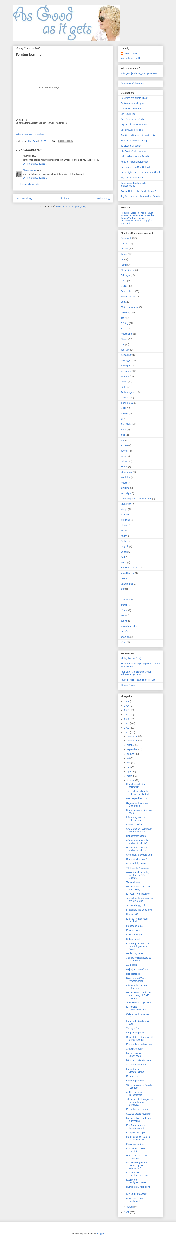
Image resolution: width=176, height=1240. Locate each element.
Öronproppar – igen (136, 1132)
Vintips (124, 509)
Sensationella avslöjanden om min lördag (139, 899)
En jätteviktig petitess (137, 863)
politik (123, 408)
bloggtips (125, 365)
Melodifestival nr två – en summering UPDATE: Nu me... (138, 995)
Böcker (124, 339)
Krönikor (125, 376)
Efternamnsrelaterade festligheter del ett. (137, 849)
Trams (124, 243)
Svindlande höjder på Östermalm (137, 804)
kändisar (125, 397)
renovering (126, 371)
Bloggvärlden (127, 270)
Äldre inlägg (103, 198)
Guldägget (126, 360)
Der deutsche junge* (136, 859)
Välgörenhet (127, 583)
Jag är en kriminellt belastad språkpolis (140, 196)
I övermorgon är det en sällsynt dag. (137, 818)
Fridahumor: (132, 1076)
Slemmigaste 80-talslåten (139, 854)
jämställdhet (127, 424)
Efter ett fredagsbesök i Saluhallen (138, 920)
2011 (127, 719)
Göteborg (125, 312)
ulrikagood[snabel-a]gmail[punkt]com (139, 73)
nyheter (124, 450)
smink (124, 434)
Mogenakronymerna (131, 108)
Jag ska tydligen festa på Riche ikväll (138, 959)
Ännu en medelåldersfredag (134, 161)
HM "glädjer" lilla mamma (133, 151)
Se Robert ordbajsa (136, 1064)
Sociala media (128, 296)
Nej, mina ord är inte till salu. (135, 98)
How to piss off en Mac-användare (138, 1157)
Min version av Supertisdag (133, 1054)
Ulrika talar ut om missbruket (134, 1200)
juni (129, 762)
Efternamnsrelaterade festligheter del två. (137, 841)
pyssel (124, 456)
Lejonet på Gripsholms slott (134, 124)
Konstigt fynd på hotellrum (139, 1044)
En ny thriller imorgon (137, 1109)
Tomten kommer (134, 882)
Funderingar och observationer (136, 498)
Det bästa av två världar (133, 119)
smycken (125, 637)
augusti (131, 754)
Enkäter (124, 461)
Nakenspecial (133, 939)
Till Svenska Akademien (138, 868)
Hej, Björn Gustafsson (137, 969)
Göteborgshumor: (135, 1080)
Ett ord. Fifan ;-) (128, 685)
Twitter (124, 381)
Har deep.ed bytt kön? (137, 798)
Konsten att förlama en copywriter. (138, 215)
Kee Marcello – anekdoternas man (137, 1174)
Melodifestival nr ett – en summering (138, 1119)
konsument (126, 599)
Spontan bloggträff (135, 905)
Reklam (124, 248)
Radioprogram (128, 392)
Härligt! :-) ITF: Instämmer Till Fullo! (138, 680)
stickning (125, 488)
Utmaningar (126, 472)
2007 (127, 1212)
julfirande (25, 134)
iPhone (124, 445)
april (129, 771)
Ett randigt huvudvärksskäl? (136, 1008)
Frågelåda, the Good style (139, 910)
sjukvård (125, 631)
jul (122, 419)
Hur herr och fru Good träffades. (137, 167)
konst (123, 594)
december (132, 736)
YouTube (32, 134)
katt (122, 318)
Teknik (124, 578)
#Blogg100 (126, 355)
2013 (127, 710)
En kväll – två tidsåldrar (138, 893)
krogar (124, 605)
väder (123, 642)
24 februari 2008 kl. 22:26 (35, 164)
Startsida (65, 198)
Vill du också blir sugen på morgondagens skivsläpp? (139, 1102)
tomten (18, 134)
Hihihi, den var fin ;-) (131, 658)
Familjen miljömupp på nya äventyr (138, 135)
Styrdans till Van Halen (132, 177)
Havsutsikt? (132, 914)
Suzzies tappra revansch (138, 1113)
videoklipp (40, 134)
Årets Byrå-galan (134, 1048)
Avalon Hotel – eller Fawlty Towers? (138, 191)
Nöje (123, 387)
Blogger (100, 1233)
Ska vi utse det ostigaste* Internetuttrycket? (139, 830)
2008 (127, 732)
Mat (122, 344)
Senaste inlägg (24, 198)
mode (123, 429)
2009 (127, 727)
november (132, 740)
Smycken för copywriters (138, 1002)
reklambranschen (129, 626)
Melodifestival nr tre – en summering (138, 888)
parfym (124, 621)
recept (124, 482)
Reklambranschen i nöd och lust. (137, 213)
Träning (124, 323)
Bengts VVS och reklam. (133, 218)
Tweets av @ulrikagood (132, 83)
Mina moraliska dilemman (139, 1060)
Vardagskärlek (133, 1028)
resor (123, 530)
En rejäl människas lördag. (134, 140)
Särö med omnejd (130, 307)
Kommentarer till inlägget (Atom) (71, 206)
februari (131, 780)
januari (130, 1206)
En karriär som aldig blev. (133, 103)
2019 (127, 701)
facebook (125, 514)
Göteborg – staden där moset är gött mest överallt (137, 946)
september (132, 749)
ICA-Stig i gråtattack (136, 1194)
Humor (124, 466)
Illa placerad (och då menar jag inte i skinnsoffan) (136, 1165)
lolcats (124, 525)
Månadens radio (134, 926)
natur (123, 615)
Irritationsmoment (129, 567)
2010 (127, 723)
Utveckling (126, 504)
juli (128, 758)
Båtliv (123, 541)
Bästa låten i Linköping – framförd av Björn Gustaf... (138, 875)
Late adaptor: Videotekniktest (135, 1070)
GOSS (124, 286)
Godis (124, 562)
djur (122, 589)
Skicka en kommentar (30, 184)
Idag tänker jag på (135, 1032)
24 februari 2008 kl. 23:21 (35, 178)
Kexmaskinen (133, 930)
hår (122, 440)
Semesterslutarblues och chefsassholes (133, 184)
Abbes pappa (29, 170)
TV (122, 259)
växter (124, 536)
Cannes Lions (128, 291)
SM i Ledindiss (128, 114)
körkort (124, 610)
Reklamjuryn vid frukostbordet (134, 1093)
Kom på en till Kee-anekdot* (135, 1149)
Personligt (126, 238)
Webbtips (125, 477)
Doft (123, 557)
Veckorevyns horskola (132, 130)
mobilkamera (127, 403)
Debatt (124, 254)
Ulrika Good (130, 53)
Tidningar (125, 275)
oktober (131, 745)
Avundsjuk (131, 965)
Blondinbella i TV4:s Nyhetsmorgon (136, 979)
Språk (124, 302)
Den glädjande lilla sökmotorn (135, 785)
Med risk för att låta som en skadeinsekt (138, 1138)
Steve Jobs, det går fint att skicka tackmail (139, 1038)
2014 (127, 705)
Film (123, 328)
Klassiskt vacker (134, 824)
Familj (124, 264)
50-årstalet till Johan (131, 145)
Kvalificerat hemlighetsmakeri (136, 1181)
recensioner (126, 333)
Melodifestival (127, 573)
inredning (125, 520)
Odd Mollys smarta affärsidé (135, 156)
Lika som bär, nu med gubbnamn (137, 986)
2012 (127, 714)
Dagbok (124, 546)
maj (129, 767)
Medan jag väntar (135, 953)
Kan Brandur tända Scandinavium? (135, 1126)
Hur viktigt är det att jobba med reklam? (140, 172)
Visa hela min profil (130, 58)
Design (124, 551)
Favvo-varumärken (135, 1144)
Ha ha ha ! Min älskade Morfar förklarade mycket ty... (136, 673)
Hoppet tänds (133, 974)
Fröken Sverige (134, 934)
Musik (124, 280)
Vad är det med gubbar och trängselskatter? (137, 792)
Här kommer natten (136, 836)
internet (124, 413)
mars (129, 776)
